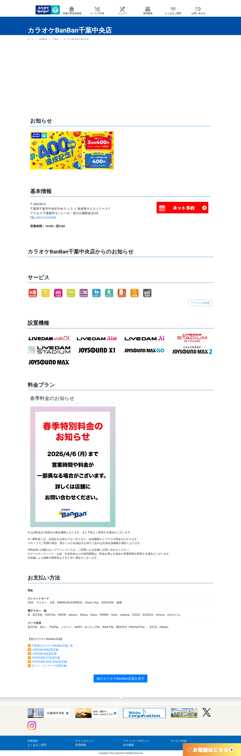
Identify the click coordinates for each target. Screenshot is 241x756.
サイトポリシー (84, 740)
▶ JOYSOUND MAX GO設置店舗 (47, 661)
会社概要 (128, 744)
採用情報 (80, 744)
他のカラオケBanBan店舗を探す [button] (120, 678)
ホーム (31, 39)
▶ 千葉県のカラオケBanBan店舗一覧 (50, 645)
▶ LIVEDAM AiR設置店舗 (43, 649)
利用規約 (33, 740)
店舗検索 (43, 39)
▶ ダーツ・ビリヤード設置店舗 (47, 665)
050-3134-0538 (46, 217)
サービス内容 (179, 740)
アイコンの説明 (200, 302)
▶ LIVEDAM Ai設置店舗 (42, 653)
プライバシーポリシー (136, 740)
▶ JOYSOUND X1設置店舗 (44, 657)
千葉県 (55, 39)
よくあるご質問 (37, 744)
